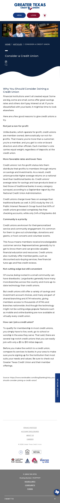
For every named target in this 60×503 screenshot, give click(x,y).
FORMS (30, 489)
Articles (17, 44)
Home (7, 44)
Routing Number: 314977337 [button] (30, 478)
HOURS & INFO (30, 482)
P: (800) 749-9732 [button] (30, 474)
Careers (30, 439)
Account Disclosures (30, 431)
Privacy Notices (30, 428)
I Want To (9, 499)
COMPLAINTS (30, 485)
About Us (30, 435)
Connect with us (57, 388)
